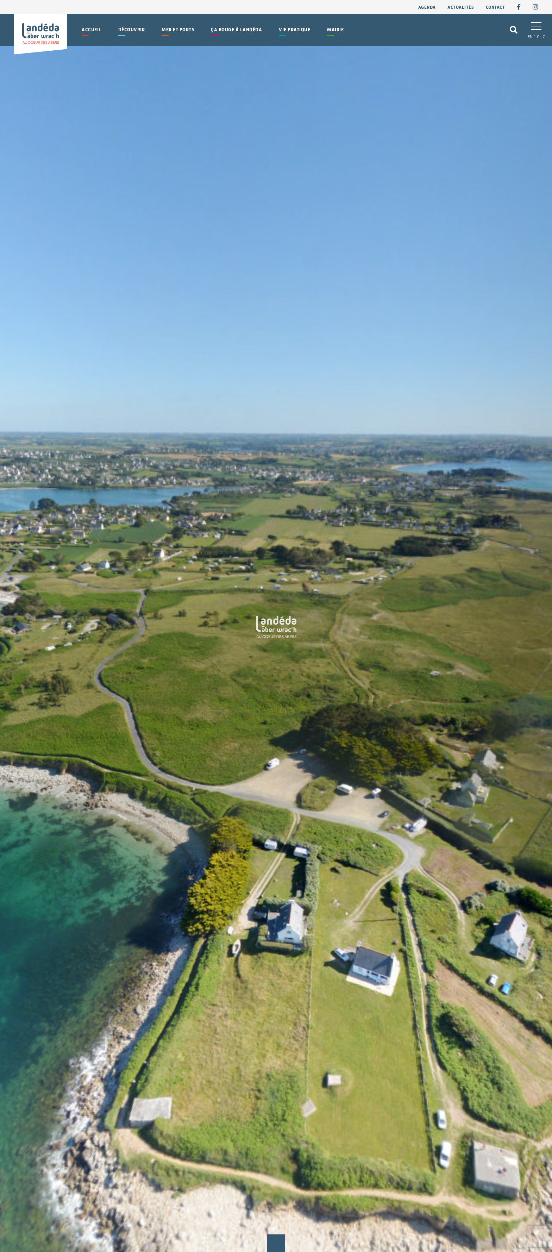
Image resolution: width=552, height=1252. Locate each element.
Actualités (460, 7)
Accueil (91, 30)
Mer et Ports (178, 30)
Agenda (427, 7)
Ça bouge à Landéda (236, 30)
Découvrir (131, 30)
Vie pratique (294, 30)
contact (495, 7)
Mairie (335, 30)
